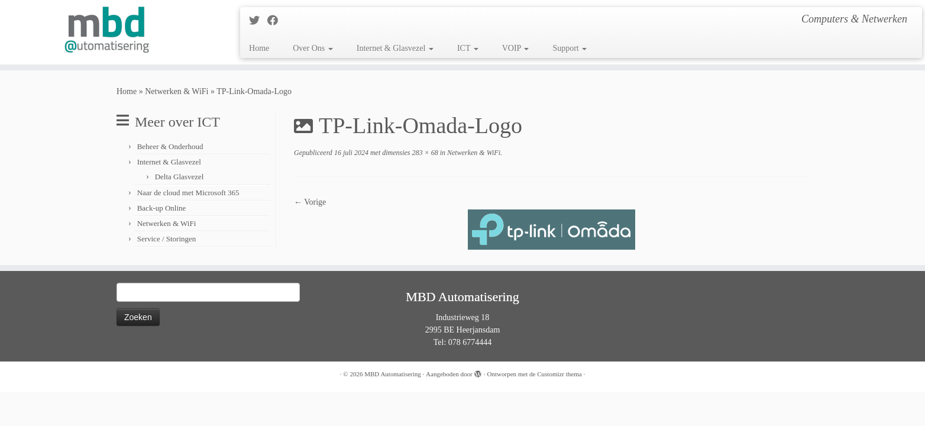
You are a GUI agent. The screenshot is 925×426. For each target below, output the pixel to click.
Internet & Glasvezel (395, 48)
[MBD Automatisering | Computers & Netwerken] (107, 29)
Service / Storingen (166, 238)
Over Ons (313, 48)
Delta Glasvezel (179, 176)
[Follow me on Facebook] (276, 21)
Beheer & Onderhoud (170, 146)
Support (569, 48)
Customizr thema (559, 373)
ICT (467, 48)
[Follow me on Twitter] (258, 21)
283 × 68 (424, 153)
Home (259, 48)
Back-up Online (161, 208)
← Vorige (310, 202)
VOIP (515, 48)
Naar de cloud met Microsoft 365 (188, 192)
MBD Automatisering (392, 373)
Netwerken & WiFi (176, 91)
